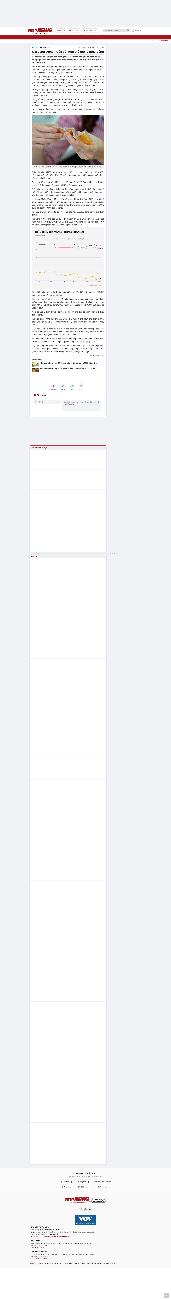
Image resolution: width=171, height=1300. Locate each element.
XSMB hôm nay (83, 1187)
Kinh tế (34, 47)
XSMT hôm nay (102, 1187)
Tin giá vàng (44, 47)
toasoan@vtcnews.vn (57, 1237)
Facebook (53, 389)
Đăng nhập (137, 30)
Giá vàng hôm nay (83, 1182)
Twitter (63, 389)
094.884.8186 (40, 1258)
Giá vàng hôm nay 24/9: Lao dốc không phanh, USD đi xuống (64, 363)
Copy (81, 390)
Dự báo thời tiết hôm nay (102, 1182)
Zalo (72, 389)
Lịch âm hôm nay (66, 1182)
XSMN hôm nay (66, 1187)
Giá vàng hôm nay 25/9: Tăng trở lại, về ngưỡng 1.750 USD (63, 368)
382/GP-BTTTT (52, 1233)
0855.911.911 (40, 1237)
